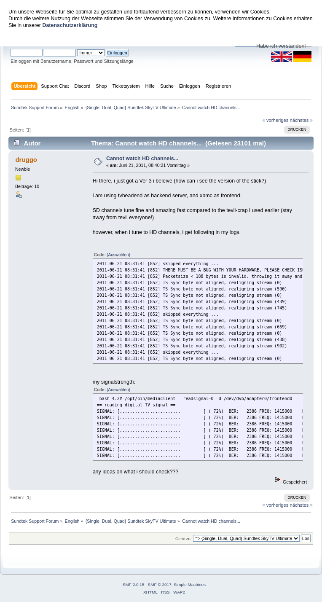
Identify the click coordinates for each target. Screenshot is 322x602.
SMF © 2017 (160, 584)
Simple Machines (190, 584)
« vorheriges (276, 120)
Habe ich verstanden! (281, 46)
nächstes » (301, 120)
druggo (26, 159)
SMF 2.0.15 (134, 584)
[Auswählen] (118, 255)
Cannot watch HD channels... (142, 158)
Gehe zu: (183, 538)
